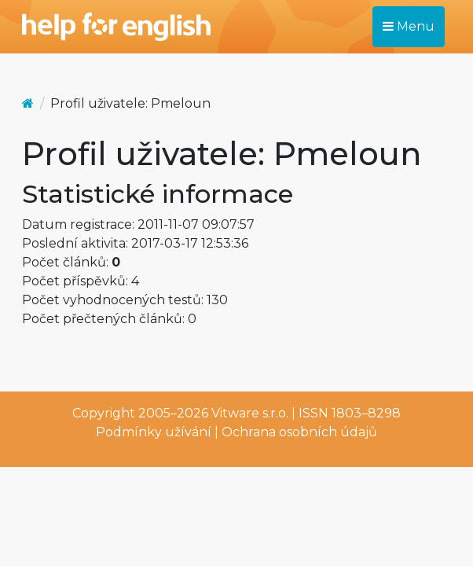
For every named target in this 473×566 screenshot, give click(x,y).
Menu (408, 26)
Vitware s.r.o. (249, 413)
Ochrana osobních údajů (299, 431)
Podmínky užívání (153, 431)
